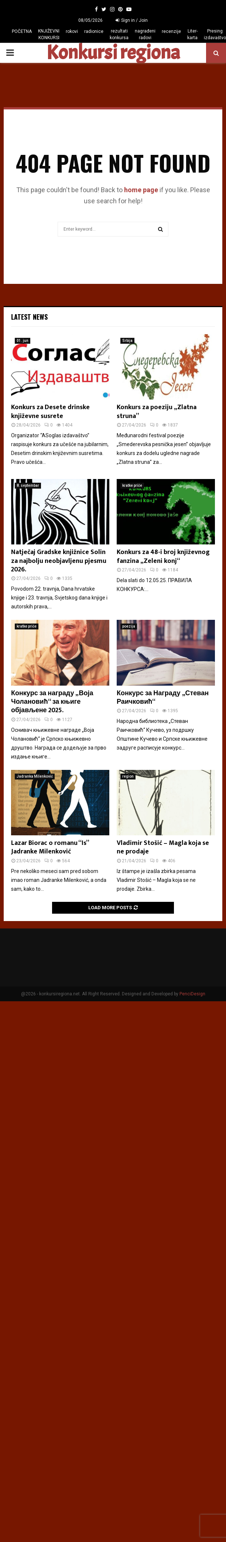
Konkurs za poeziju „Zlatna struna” (156, 411)
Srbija (127, 341)
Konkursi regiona (113, 53)
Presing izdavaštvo (215, 34)
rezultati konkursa (119, 34)
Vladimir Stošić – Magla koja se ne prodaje (163, 847)
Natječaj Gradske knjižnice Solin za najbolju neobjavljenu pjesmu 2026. (58, 561)
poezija (128, 626)
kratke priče (132, 485)
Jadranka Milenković (35, 776)
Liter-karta (192, 34)
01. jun (22, 341)
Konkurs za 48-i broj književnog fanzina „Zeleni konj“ (163, 556)
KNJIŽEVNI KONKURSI (48, 34)
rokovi (72, 31)
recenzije (171, 31)
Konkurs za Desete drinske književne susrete (50, 411)
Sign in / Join (132, 20)
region (128, 776)
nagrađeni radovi (145, 34)
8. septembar (28, 485)
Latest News (29, 317)
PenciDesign (192, 993)
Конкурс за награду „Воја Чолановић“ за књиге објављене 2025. (52, 702)
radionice (93, 31)
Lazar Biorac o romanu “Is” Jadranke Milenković (50, 847)
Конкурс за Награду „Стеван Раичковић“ (163, 697)
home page (141, 190)
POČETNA (22, 31)
